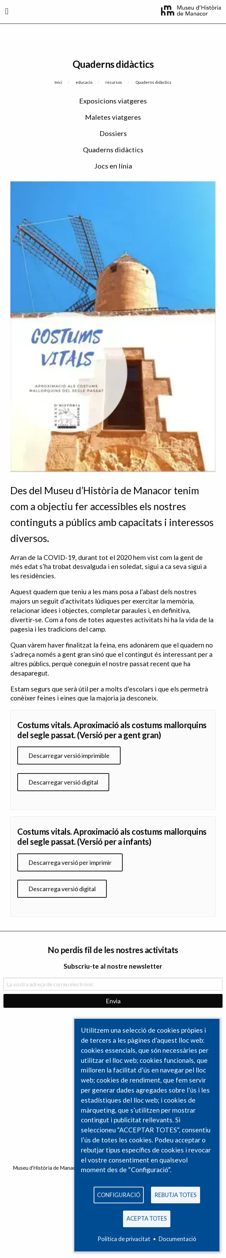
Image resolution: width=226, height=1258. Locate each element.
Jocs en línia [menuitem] (113, 166)
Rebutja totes (175, 1195)
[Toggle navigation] (6, 11)
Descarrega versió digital (62, 889)
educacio (84, 82)
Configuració (118, 1195)
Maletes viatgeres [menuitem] (113, 117)
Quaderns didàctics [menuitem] (113, 149)
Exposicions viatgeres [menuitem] (113, 101)
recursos (113, 82)
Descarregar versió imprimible (69, 755)
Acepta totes (146, 1218)
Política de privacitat (123, 1239)
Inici (58, 82)
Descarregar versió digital (63, 782)
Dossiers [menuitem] (113, 133)
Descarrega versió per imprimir (70, 862)
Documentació (177, 1239)
